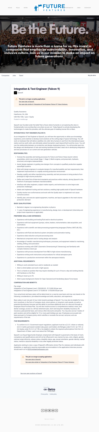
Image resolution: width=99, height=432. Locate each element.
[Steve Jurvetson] (42, 410)
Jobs (78, 7)
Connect (87, 7)
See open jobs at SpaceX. (26, 101)
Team (18, 7)
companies (5, 75)
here (51, 331)
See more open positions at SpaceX (31, 373)
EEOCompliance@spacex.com (38, 349)
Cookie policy (53, 394)
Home (10, 7)
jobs (14, 75)
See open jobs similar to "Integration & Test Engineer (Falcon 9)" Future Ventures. (43, 104)
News (26, 7)
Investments (68, 7)
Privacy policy (44, 394)
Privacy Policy (49, 419)
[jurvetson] (49, 410)
